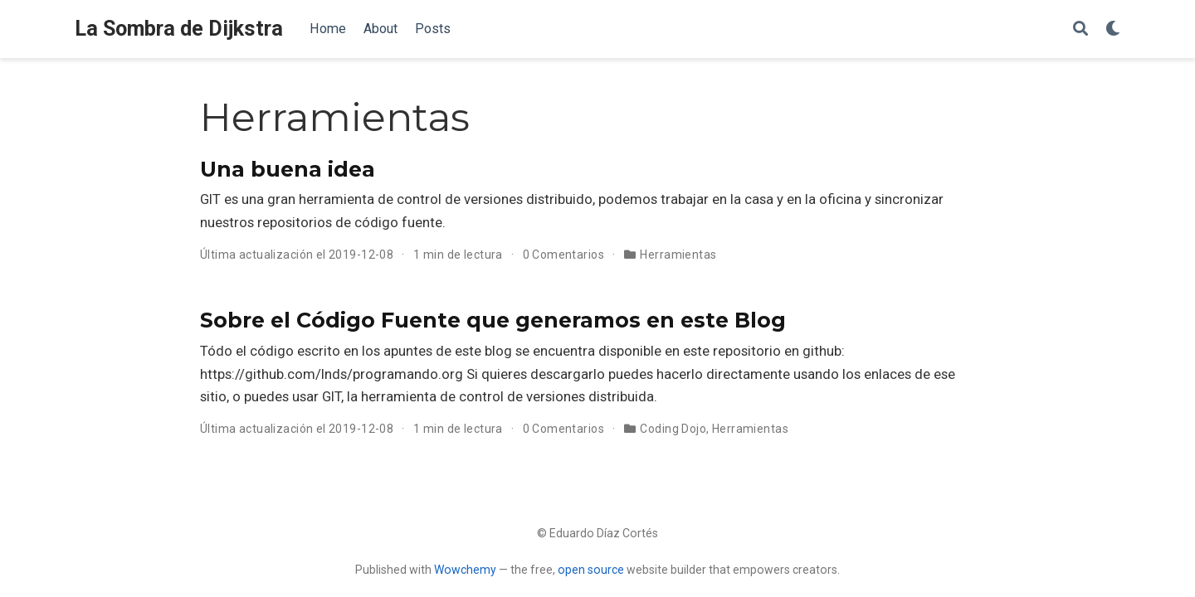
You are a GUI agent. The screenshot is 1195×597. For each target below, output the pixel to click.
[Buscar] (1080, 29)
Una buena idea (287, 169)
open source (591, 569)
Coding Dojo (673, 428)
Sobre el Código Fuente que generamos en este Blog (493, 320)
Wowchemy (465, 569)
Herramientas (678, 254)
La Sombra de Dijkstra (179, 29)
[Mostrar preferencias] (1112, 29)
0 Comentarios (563, 254)
